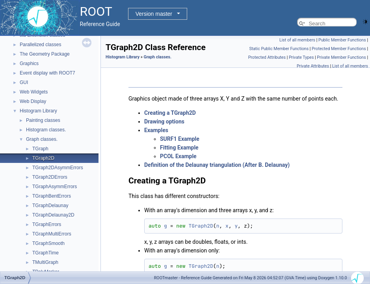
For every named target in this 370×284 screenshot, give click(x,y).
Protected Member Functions (339, 48)
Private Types (301, 57)
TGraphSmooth (48, 243)
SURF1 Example (179, 139)
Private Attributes (313, 66)
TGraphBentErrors (51, 196)
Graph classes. (42, 139)
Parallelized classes (40, 44)
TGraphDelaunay (50, 205)
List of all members (297, 40)
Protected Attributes (267, 57)
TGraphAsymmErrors (54, 186)
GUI (24, 82)
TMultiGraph (45, 262)
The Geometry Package (45, 54)
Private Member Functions (341, 57)
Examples (156, 130)
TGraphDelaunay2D (53, 215)
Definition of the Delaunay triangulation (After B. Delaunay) (217, 165)
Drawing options (164, 121)
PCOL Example (178, 156)
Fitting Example (179, 147)
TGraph (40, 148)
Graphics (29, 63)
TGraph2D (43, 158)
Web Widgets (34, 92)
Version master (154, 14)
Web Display (33, 101)
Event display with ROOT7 (47, 73)
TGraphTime (45, 253)
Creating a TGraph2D (170, 113)
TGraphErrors (46, 224)
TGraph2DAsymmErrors (57, 167)
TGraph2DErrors (49, 177)
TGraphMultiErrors (51, 234)
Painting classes (43, 120)
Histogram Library (38, 111)
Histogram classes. (46, 130)
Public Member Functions (342, 40)
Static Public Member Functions (279, 48)
